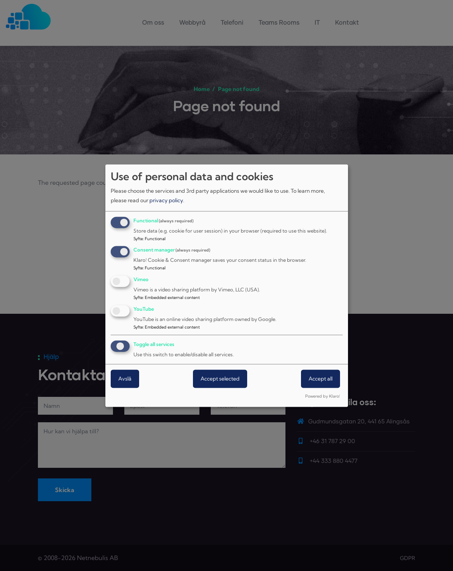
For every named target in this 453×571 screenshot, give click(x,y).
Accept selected (220, 378)
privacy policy (166, 200)
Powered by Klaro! (322, 396)
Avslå (125, 378)
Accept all (320, 378)
